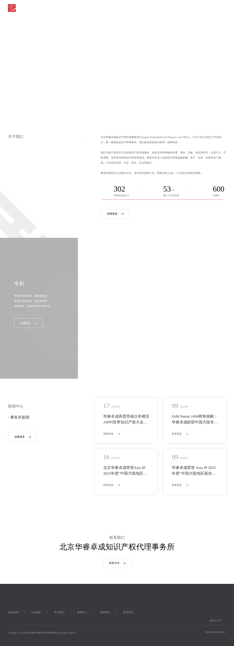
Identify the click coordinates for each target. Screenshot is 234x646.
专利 (19, 283)
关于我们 (126, 8)
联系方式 (114, 563)
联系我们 (186, 8)
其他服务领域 (185, 283)
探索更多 (112, 213)
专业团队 (106, 8)
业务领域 (86, 8)
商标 (97, 283)
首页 (69, 8)
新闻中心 (146, 8)
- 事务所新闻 (18, 417)
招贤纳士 (166, 8)
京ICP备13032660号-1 (215, 632)
